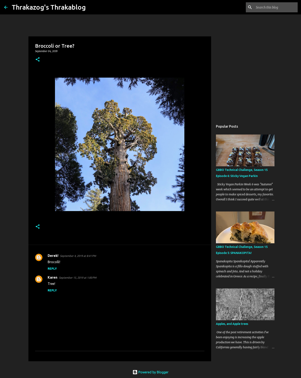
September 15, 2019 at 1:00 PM (77, 277)
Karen (52, 277)
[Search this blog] (276, 7)
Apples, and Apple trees (232, 323)
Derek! (53, 256)
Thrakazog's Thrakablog (49, 7)
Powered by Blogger (150, 372)
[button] (37, 60)
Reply (52, 268)
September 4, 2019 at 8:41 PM (78, 255)
